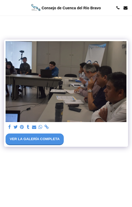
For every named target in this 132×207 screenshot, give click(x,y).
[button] (5, 7)
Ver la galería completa (35, 139)
